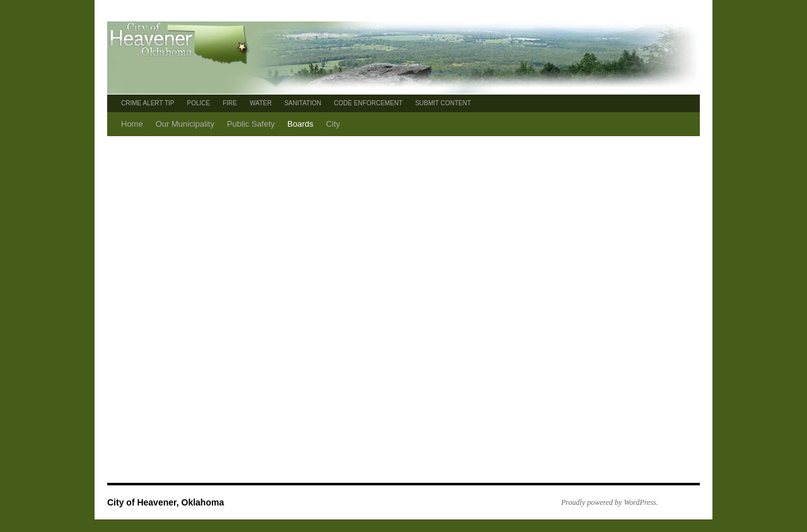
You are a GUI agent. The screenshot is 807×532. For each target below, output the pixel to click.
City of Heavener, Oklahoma (165, 502)
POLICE (198, 103)
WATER (261, 103)
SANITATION (303, 103)
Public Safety (251, 124)
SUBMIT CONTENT (443, 103)
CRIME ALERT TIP (147, 103)
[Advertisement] (409, 230)
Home (132, 124)
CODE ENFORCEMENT (368, 103)
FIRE (230, 103)
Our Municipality (185, 124)
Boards (300, 124)
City (333, 124)
